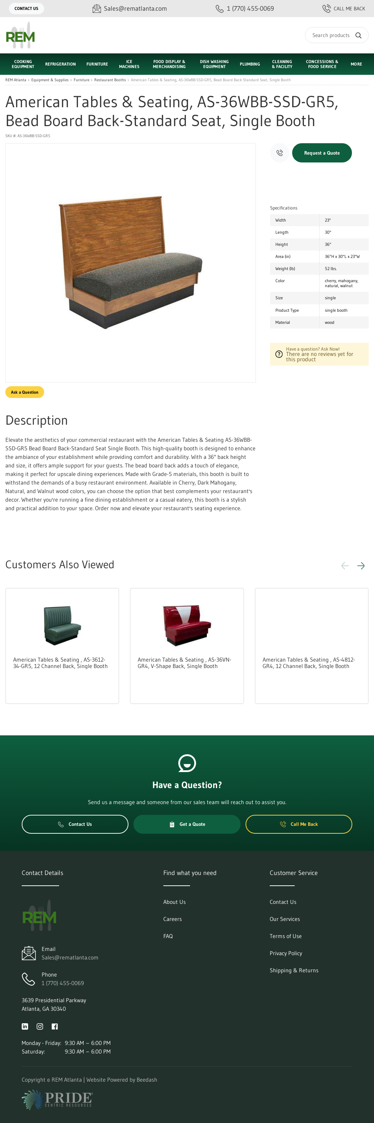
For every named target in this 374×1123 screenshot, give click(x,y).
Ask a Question (24, 392)
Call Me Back (343, 8)
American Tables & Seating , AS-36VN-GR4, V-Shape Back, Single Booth (184, 662)
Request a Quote (322, 153)
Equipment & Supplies (50, 80)
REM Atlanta (15, 80)
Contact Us (26, 8)
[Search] (337, 35)
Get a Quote (187, 824)
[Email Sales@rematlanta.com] (130, 9)
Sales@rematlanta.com (70, 957)
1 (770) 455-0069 (63, 983)
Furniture (81, 80)
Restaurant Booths (110, 80)
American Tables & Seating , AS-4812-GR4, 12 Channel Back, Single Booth (309, 662)
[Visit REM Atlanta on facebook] (55, 1025)
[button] (361, 566)
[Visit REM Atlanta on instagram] (40, 1025)
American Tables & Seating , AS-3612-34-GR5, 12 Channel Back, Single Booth (60, 662)
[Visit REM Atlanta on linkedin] (25, 1025)
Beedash (147, 1079)
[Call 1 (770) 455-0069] (245, 9)
